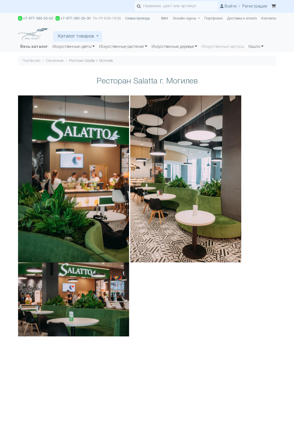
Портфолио (213, 18)
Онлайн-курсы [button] (185, 18)
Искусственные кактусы (223, 47)
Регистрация (254, 6)
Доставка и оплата (242, 18)
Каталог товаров (76, 36)
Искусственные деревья (173, 47)
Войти (228, 6)
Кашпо (254, 47)
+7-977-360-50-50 (35, 18)
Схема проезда (137, 18)
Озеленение (55, 60)
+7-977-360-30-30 (73, 18)
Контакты (268, 18)
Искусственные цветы (72, 47)
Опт (164, 18)
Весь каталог (34, 47)
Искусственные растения (121, 47)
